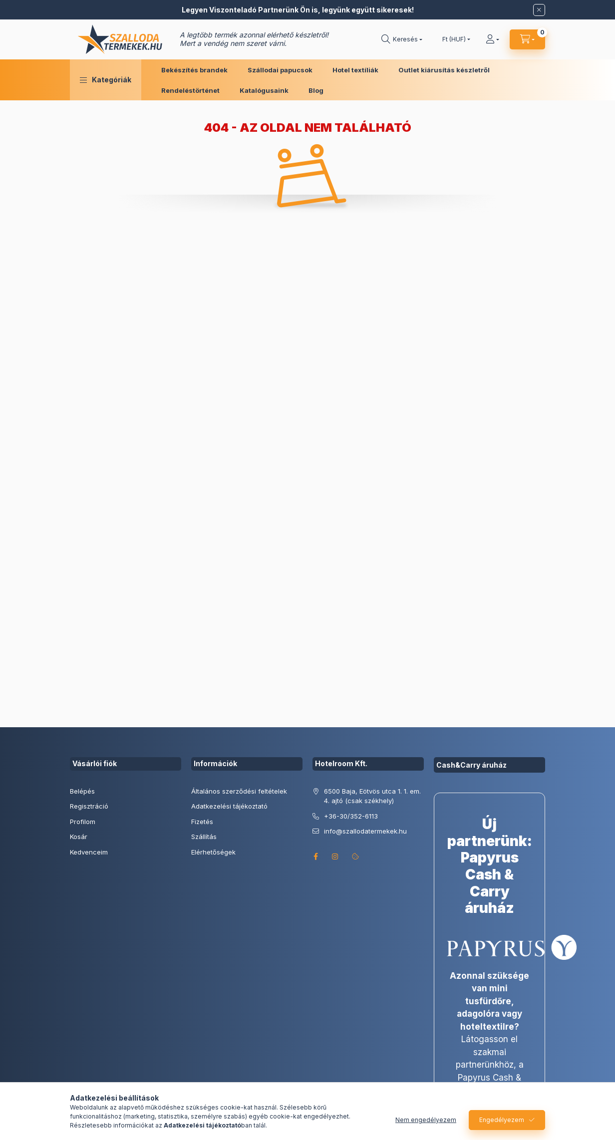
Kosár (78, 837)
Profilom (82, 822)
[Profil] (492, 39)
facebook (315, 856)
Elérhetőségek (213, 852)
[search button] (402, 39)
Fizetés (202, 822)
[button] (105, 79)
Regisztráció (89, 806)
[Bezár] (539, 10)
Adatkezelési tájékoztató (229, 806)
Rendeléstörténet (190, 90)
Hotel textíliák (355, 70)
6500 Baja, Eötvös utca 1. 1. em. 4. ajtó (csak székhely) (372, 796)
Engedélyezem (501, 1120)
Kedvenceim (89, 852)
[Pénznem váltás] (454, 39)
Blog (315, 90)
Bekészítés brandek (194, 70)
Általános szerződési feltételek (239, 791)
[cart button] (527, 39)
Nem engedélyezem (425, 1120)
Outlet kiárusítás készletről (444, 70)
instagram (335, 856)
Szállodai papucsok (280, 70)
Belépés (82, 791)
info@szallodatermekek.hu (365, 831)
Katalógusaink (264, 90)
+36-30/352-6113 (351, 816)
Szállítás (204, 837)
